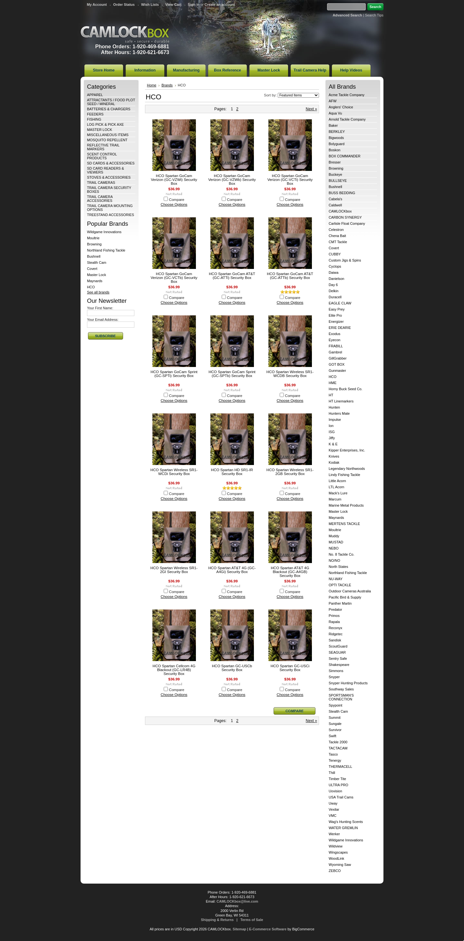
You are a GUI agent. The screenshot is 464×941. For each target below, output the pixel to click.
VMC (332, 815)
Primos (334, 616)
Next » (311, 109)
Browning (94, 244)
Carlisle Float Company (347, 223)
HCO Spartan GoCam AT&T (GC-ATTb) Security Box (290, 276)
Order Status (124, 4)
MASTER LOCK (99, 130)
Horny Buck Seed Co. (345, 389)
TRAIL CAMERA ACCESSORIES (99, 199)
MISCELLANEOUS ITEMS (108, 135)
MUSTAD (336, 542)
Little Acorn (337, 481)
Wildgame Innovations (104, 232)
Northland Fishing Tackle (106, 250)
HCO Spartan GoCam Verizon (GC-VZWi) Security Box (174, 179)
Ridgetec (336, 634)
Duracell (335, 297)
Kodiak (334, 462)
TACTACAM (338, 748)
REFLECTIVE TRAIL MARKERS (103, 147)
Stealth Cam (96, 262)
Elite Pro (335, 315)
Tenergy (335, 760)
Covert (92, 269)
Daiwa (333, 272)
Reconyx (335, 628)
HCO (91, 287)
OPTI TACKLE (340, 585)
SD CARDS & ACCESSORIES (110, 163)
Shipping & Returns (217, 920)
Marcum (335, 499)
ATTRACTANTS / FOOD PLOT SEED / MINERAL (111, 102)
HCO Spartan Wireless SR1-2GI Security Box (174, 570)
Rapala (334, 622)
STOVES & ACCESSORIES (108, 177)
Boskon (334, 150)
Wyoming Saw (340, 865)
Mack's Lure (338, 493)
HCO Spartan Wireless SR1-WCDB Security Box (290, 374)
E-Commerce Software (267, 929)
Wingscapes (338, 852)
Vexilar (334, 809)
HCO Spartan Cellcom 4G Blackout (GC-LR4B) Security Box (174, 670)
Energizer (336, 321)
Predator (335, 609)
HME (332, 383)
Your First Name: (100, 308)
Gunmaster (337, 370)
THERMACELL (340, 766)
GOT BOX (336, 364)
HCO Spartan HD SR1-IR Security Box (232, 472)
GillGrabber (338, 358)
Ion (331, 426)
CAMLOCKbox (125, 34)
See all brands (98, 292)
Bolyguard (336, 144)
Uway (333, 803)
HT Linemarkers (341, 401)
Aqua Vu (335, 113)
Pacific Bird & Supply (345, 597)
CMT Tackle (338, 242)
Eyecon (334, 340)
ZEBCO (335, 871)
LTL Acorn (336, 487)
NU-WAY (336, 579)
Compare (176, 200)
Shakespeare (339, 665)
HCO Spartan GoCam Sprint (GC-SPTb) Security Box (232, 374)
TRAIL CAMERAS (101, 182)
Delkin (333, 291)
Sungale (335, 724)
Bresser (335, 162)
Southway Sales (341, 689)
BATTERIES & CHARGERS (108, 109)
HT (331, 395)
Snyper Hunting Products (348, 683)
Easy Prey (337, 309)
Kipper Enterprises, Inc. (347, 450)
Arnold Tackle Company (347, 119)
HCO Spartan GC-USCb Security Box (232, 668)
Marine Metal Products (346, 505)
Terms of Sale (251, 920)
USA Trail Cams (341, 797)
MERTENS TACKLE (344, 524)
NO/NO (334, 560)
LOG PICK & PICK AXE (105, 124)
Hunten (334, 407)
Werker (334, 834)
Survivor (335, 730)
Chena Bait (337, 236)
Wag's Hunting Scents (346, 822)
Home (151, 85)
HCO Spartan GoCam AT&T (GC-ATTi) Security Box (232, 276)
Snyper (334, 677)
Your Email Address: (103, 320)
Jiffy (332, 438)
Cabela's (335, 199)
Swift (332, 736)
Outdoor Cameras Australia (350, 591)
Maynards (94, 281)
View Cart (173, 4)
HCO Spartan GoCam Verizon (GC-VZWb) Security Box (232, 179)
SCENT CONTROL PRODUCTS (102, 156)
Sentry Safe (338, 658)
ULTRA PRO (338, 785)
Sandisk (335, 640)
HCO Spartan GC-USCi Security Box (290, 668)
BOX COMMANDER (345, 156)
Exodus (334, 334)
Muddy (334, 536)
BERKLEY (337, 132)
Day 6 (333, 285)
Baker (333, 125)
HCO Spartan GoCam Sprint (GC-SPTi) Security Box (174, 374)
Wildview (336, 846)
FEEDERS (95, 114)
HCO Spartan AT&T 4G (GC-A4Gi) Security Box (232, 570)
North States (338, 567)
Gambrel (335, 352)
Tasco (333, 754)
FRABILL (336, 346)
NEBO (334, 548)
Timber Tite (337, 779)
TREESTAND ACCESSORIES (110, 215)
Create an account (220, 4)
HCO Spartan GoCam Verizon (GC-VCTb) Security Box (173, 277)
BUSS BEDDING (342, 193)
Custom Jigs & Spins (345, 260)
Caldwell (335, 205)
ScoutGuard (338, 646)
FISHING (94, 119)
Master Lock (96, 275)
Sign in (193, 4)
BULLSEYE (338, 181)
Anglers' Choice (341, 107)
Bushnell (94, 256)
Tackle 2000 (338, 742)
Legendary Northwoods (347, 468)
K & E (333, 444)
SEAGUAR (337, 652)
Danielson (336, 279)
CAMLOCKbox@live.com (237, 901)
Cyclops (335, 266)
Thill (332, 773)
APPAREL (95, 95)
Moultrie (93, 238)
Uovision (335, 791)
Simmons (336, 671)
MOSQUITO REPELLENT (107, 140)
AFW (332, 101)
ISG (332, 432)
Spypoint (335, 705)
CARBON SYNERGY (345, 217)
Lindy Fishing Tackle (344, 475)
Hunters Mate (339, 413)
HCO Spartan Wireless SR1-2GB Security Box (290, 472)
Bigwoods (336, 138)
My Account (97, 4)
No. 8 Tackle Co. (341, 554)
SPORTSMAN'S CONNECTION (341, 697)
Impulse (335, 419)
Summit (335, 717)
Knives (334, 456)
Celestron (336, 230)
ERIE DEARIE (340, 328)
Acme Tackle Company (346, 95)
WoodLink (336, 858)
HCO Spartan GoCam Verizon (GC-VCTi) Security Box (290, 179)
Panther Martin (340, 603)
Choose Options (174, 204)
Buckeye (335, 174)
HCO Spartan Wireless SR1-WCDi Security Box (174, 472)
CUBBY (335, 254)
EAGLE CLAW (340, 303)
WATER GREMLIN (343, 828)
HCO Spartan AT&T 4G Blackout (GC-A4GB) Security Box (290, 572)
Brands (167, 85)
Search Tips (374, 15)
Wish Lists (150, 4)
